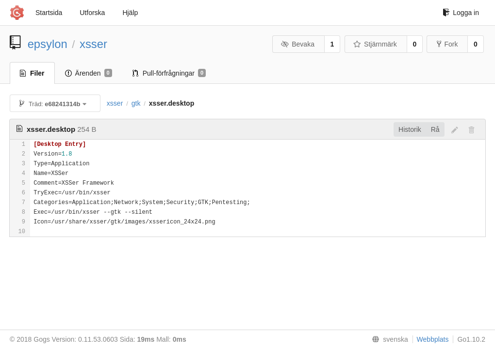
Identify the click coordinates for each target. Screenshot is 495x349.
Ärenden (88, 73)
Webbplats (433, 339)
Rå (435, 129)
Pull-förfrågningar (169, 73)
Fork (447, 44)
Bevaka (297, 44)
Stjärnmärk (375, 44)
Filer (32, 73)
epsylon (47, 43)
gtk (136, 103)
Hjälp (130, 12)
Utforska (92, 12)
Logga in (461, 12)
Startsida (48, 12)
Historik (409, 129)
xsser (93, 43)
